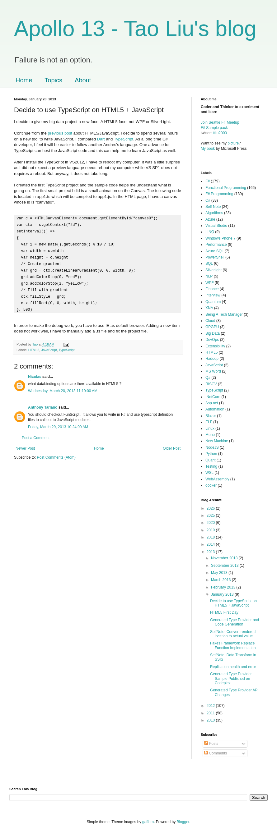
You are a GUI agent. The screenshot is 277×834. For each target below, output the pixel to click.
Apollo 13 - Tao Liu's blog (135, 28)
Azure (210, 219)
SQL (209, 263)
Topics (53, 80)
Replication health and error (233, 667)
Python (211, 453)
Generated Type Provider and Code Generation (234, 622)
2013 (211, 552)
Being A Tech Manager (224, 314)
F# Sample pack (214, 128)
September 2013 (225, 565)
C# (207, 200)
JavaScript (49, 345)
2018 (211, 537)
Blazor (210, 416)
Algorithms (214, 213)
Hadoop (211, 358)
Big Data (212, 333)
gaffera (148, 822)
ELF (208, 422)
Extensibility (215, 346)
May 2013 (219, 573)
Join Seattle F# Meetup (220, 122)
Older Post (172, 444)
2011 (211, 713)
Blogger (183, 822)
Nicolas (34, 372)
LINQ (209, 232)
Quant (210, 460)
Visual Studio (216, 225)
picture (233, 143)
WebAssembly (217, 479)
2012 (211, 705)
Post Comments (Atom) (56, 453)
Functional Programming (225, 188)
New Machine (216, 441)
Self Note (213, 206)
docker (211, 485)
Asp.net (211, 403)
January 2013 (223, 594)
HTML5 (33, 345)
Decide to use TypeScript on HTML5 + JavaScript (233, 603)
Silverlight (213, 270)
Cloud (210, 320)
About (83, 80)
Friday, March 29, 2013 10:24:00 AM (58, 422)
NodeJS (212, 447)
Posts (211, 743)
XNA (209, 308)
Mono (210, 435)
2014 (211, 544)
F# (207, 181)
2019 (211, 530)
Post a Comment (35, 433)
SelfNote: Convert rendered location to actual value (233, 634)
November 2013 (225, 558)
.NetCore (212, 397)
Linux (209, 428)
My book (208, 148)
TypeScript (123, 139)
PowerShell (214, 257)
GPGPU (212, 327)
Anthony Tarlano (42, 403)
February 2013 (223, 587)
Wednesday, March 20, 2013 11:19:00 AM (62, 386)
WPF (209, 283)
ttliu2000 (220, 133)
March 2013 (221, 580)
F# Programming (219, 194)
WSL (209, 472)
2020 (211, 522)
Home (24, 80)
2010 (211, 720)
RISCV (211, 384)
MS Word (213, 371)
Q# (207, 377)
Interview (212, 295)
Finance (212, 289)
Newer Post (25, 444)
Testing (211, 466)
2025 (211, 515)
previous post (60, 133)
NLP (209, 276)
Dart (101, 139)
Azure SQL (214, 251)
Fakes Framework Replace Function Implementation (233, 645)
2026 (211, 508)
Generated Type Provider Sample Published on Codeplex (231, 678)
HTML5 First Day (224, 612)
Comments (215, 753)
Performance (216, 244)
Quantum (213, 302)
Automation (214, 409)
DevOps (212, 339)
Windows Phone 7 (220, 238)
